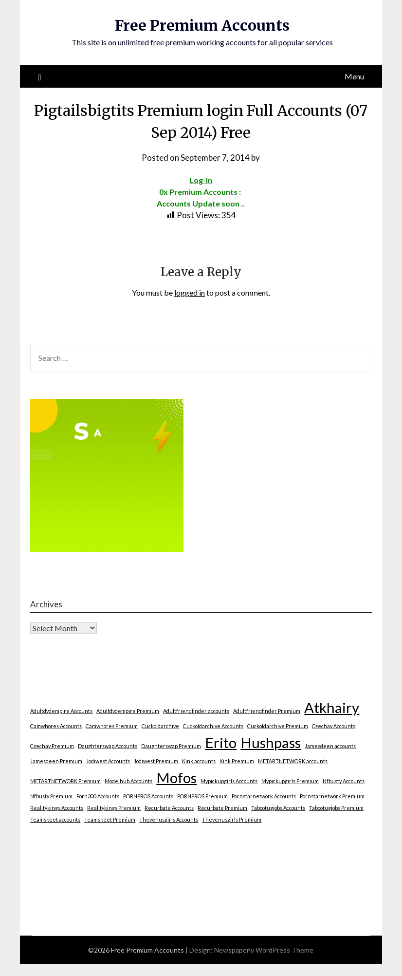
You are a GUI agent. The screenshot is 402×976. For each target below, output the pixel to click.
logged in (189, 292)
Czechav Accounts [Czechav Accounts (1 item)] (333, 726)
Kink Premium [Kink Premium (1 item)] (236, 761)
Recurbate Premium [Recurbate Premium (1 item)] (222, 808)
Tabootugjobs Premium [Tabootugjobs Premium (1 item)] (336, 808)
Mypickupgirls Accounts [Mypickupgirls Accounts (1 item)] (229, 781)
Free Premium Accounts (202, 25)
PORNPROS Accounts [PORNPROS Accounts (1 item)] (148, 796)
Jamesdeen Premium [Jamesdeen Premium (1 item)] (56, 761)
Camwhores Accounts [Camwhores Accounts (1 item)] (56, 726)
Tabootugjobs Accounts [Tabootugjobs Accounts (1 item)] (278, 808)
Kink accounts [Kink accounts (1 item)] (199, 761)
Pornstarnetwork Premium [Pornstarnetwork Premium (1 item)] (332, 796)
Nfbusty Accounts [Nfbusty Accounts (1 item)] (344, 781)
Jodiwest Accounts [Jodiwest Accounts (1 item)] (108, 761)
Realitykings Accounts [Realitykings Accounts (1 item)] (56, 808)
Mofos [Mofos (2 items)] (176, 777)
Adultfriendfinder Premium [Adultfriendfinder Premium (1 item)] (266, 711)
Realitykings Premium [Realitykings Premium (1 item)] (114, 808)
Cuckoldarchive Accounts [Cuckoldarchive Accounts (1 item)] (213, 726)
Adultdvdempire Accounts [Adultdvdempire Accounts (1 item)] (61, 711)
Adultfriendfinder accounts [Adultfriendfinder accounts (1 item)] (196, 711)
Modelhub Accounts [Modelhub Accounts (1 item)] (128, 781)
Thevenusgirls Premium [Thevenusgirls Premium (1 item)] (231, 819)
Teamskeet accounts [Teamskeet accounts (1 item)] (55, 819)
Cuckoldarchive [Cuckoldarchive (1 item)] (160, 726)
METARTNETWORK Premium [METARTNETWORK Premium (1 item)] (65, 781)
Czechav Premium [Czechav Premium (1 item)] (52, 746)
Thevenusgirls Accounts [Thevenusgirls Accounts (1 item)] (168, 819)
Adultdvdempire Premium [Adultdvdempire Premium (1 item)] (127, 711)
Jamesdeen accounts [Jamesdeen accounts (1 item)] (330, 746)
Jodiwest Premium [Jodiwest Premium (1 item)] (156, 761)
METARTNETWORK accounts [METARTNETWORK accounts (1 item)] (293, 761)
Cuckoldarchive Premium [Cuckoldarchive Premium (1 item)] (277, 726)
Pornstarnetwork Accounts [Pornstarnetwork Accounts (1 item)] (264, 796)
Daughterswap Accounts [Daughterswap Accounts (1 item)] (107, 746)
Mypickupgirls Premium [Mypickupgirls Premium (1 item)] (290, 781)
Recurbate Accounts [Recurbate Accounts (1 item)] (169, 808)
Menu (354, 76)
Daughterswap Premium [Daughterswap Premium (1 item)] (171, 746)
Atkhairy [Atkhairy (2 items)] (331, 707)
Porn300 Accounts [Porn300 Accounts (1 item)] (97, 796)
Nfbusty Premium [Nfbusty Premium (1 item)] (51, 796)
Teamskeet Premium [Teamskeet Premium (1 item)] (109, 819)
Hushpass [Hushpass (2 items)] (270, 742)
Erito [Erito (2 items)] (221, 742)
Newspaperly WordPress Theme (263, 950)
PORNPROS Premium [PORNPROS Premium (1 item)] (202, 796)
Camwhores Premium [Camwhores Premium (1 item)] (112, 726)
